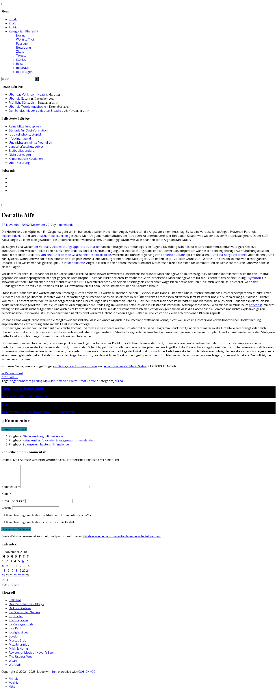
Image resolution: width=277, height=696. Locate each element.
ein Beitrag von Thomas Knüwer (75, 366)
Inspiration (23, 68)
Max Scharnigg (19, 649)
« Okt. (5, 589)
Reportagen (24, 72)
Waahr (13, 665)
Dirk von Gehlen (20, 613)
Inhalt (13, 19)
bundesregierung (30, 381)
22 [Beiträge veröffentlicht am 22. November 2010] (3, 580)
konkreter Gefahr (173, 255)
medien (63, 381)
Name (6, 498)
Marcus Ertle (17, 645)
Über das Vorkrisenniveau (27, 94)
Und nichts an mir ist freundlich (30, 142)
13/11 (5, 404)
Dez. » (15, 589)
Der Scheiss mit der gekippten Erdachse (36, 111)
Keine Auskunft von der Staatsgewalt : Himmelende (58, 440)
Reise (19, 64)
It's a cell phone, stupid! (25, 134)
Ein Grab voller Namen (24, 617)
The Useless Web (21, 661)
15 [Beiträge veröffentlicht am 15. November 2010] (3, 575)
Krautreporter (18, 625)
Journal (21, 35)
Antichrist (255, 305)
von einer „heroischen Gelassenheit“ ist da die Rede (76, 255)
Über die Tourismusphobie (27, 107)
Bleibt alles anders (21, 151)
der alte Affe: (76, 263)
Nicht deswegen (20, 155)
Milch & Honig (18, 653)
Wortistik (15, 669)
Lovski (13, 641)
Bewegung (23, 47)
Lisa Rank (15, 633)
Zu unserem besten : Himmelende (46, 444)
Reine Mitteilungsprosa (25, 126)
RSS (12, 691)
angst (14, 381)
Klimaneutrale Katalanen (26, 159)
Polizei (73, 381)
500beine (15, 604)
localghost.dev (18, 637)
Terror (91, 381)
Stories (21, 60)
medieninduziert (12, 236)
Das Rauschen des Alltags (26, 609)
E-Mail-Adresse (13, 505)
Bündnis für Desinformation (28, 130)
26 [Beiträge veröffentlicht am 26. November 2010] (19, 580)
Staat (82, 381)
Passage (22, 43)
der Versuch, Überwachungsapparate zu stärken (67, 247)
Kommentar (10, 491)
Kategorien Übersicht (23, 31)
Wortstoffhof (25, 39)
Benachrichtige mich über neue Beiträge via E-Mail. (40, 526)
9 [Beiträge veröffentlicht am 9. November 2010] (7, 570)
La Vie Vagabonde (21, 629)
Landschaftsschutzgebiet (26, 147)
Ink (54, 676)
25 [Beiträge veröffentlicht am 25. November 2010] (15, 580)
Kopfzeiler (16, 621)
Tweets (21, 56)
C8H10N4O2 (86, 676)
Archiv (13, 27)
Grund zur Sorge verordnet (228, 255)
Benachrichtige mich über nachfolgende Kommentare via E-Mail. (49, 519)
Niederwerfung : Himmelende (43, 436)
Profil (12, 23)
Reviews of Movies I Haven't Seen (32, 657)
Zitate (20, 52)
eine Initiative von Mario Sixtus (125, 366)
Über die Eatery (19, 98)
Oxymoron (253, 278)
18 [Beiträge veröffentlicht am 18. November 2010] (15, 575)
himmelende (65, 225)
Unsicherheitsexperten (52, 236)
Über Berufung (19, 163)
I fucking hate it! (20, 138)
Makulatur (50, 381)
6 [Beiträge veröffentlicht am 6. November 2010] (23, 565)
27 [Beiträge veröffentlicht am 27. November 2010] (23, 580)
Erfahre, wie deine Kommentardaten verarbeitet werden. (122, 541)
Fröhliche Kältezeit (21, 103)
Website (6, 512)
